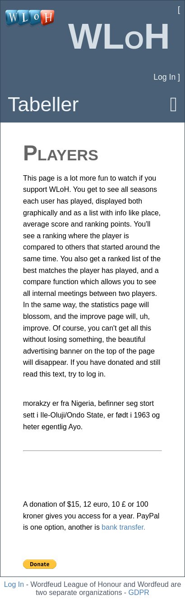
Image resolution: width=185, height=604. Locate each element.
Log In (14, 584)
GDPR (139, 592)
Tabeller (43, 104)
